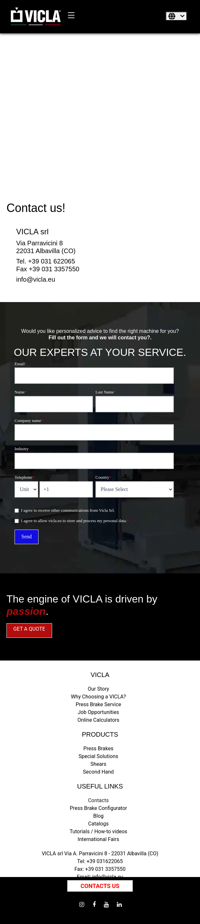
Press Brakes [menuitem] (98, 748)
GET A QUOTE (29, 629)
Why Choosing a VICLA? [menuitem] (98, 697)
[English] (176, 16)
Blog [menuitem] (98, 816)
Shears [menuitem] (98, 764)
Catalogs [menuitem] (98, 824)
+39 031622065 (105, 861)
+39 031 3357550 (105, 869)
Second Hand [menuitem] (98, 772)
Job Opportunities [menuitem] (98, 712)
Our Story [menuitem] (98, 689)
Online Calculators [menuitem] (98, 720)
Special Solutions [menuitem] (98, 756)
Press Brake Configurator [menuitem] (98, 808)
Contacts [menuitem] (98, 800)
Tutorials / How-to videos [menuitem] (98, 831)
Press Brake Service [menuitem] (98, 704)
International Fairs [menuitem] (98, 839)
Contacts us (100, 886)
